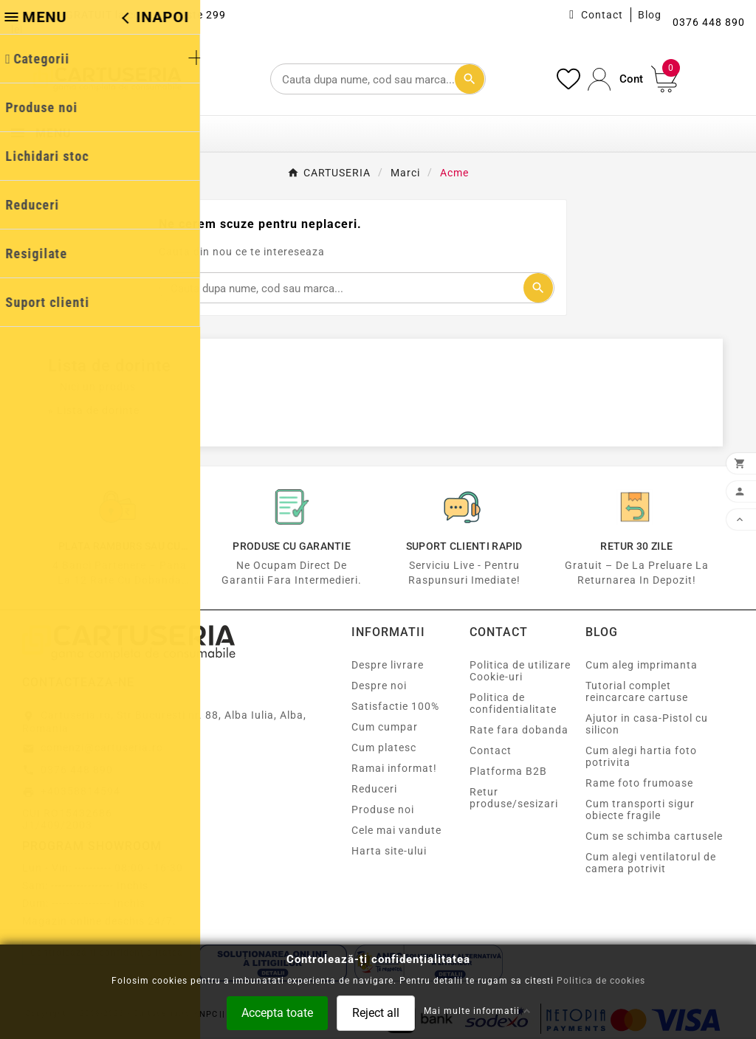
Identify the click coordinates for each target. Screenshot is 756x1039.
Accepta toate (277, 1012)
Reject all (375, 1012)
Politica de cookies (601, 980)
